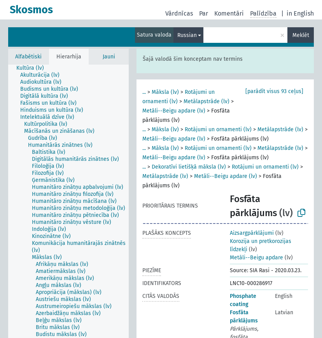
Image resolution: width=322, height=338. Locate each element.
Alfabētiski (28, 56)
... (144, 92)
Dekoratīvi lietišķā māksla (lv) (189, 167)
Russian (187, 35)
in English (300, 13)
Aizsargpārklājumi (252, 233)
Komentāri (229, 13)
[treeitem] (33, 68)
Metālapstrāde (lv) (206, 101)
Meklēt (300, 35)
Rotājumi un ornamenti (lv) (218, 129)
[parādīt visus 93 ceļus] (274, 91)
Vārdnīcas (179, 13)
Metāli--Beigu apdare (256, 257)
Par (203, 13)
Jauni (109, 56)
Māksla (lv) (165, 92)
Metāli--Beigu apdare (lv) (173, 110)
